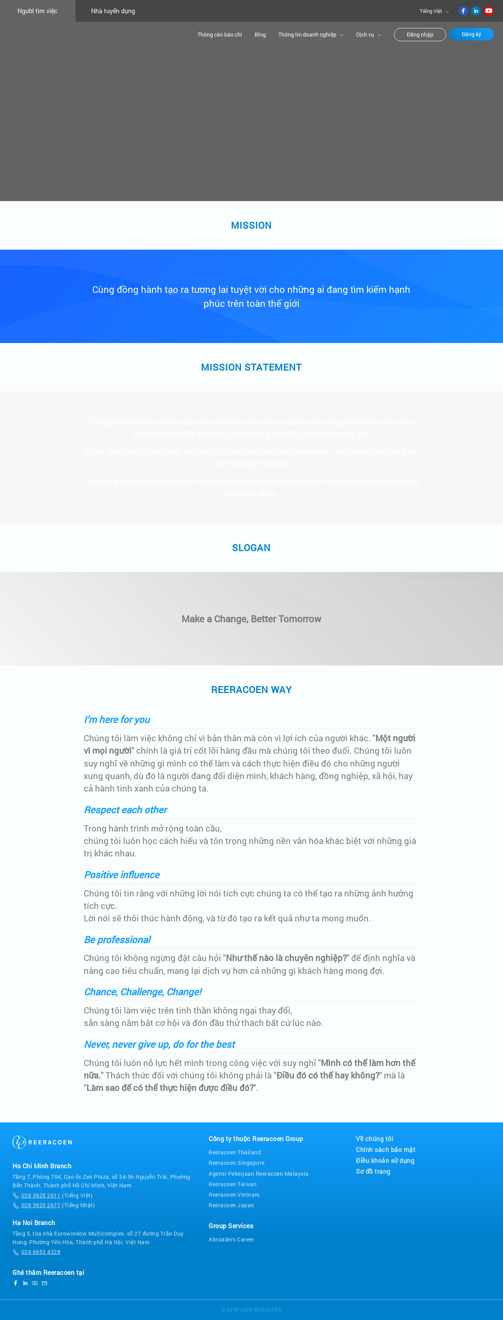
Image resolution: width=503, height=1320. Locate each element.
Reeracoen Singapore (237, 1162)
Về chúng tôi (374, 1139)
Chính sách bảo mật (385, 1150)
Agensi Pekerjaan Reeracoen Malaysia (259, 1173)
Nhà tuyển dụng (113, 11)
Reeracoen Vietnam (234, 1194)
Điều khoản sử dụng (385, 1160)
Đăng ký (471, 34)
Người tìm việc (38, 11)
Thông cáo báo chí (219, 34)
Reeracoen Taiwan (233, 1184)
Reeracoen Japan (231, 1205)
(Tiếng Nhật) (53, 1205)
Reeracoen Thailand (235, 1152)
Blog (260, 34)
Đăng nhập (420, 34)
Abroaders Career (231, 1239)
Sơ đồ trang (373, 1171)
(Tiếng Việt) (52, 1195)
